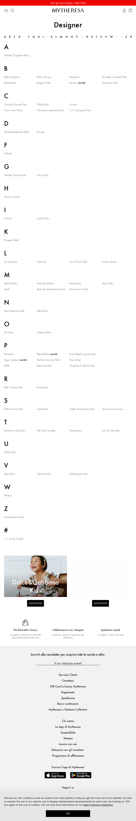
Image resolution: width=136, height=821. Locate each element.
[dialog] (68, 806)
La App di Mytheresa (68, 727)
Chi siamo (68, 721)
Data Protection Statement (98, 805)
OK (68, 813)
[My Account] (124, 10)
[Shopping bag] (130, 10)
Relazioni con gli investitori (68, 750)
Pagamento (68, 692)
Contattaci (68, 680)
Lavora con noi (68, 744)
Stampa (68, 738)
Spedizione (68, 698)
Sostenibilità (68, 732)
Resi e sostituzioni (67, 703)
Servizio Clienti (68, 675)
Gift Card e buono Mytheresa (68, 686)
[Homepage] (68, 10)
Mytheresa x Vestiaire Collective (68, 709)
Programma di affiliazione (68, 755)
